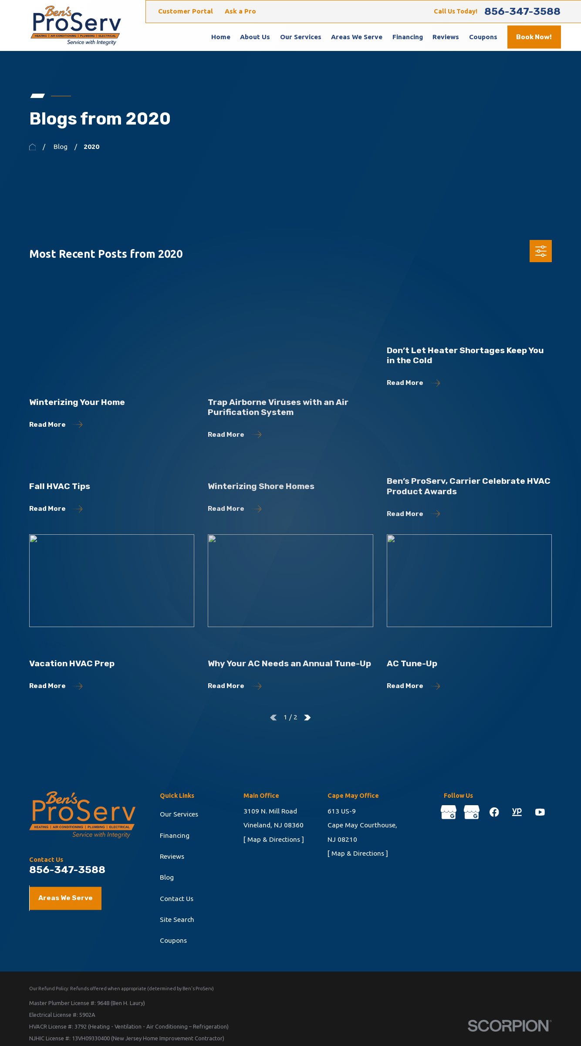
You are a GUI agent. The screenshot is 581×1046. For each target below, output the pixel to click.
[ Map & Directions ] (273, 839)
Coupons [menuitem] (483, 36)
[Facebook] (494, 812)
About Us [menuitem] (255, 36)
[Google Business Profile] (448, 812)
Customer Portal (185, 11)
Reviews (172, 856)
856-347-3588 (522, 12)
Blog (167, 877)
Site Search (177, 919)
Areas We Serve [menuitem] (356, 36)
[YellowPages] (517, 812)
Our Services (179, 814)
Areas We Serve (65, 898)
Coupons (173, 940)
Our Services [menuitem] (300, 36)
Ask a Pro (240, 11)
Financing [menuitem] (407, 36)
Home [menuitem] (220, 36)
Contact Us (176, 898)
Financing (174, 835)
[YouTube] (540, 812)
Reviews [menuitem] (445, 36)
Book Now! (534, 37)
